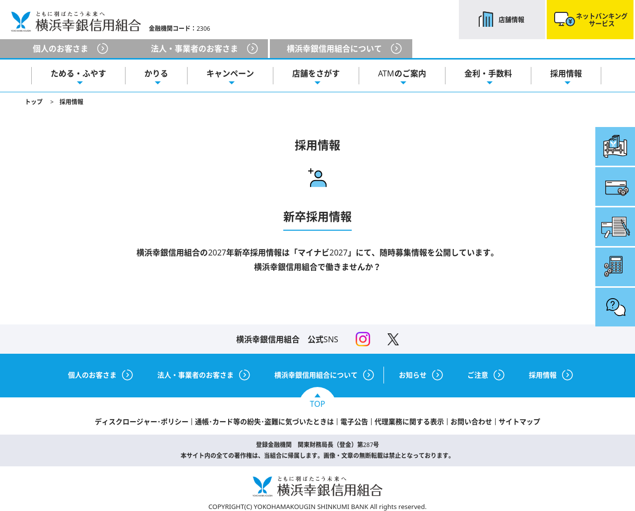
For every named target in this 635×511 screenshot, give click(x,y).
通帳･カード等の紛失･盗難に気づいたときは (264, 421)
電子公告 (354, 421)
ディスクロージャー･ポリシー (142, 421)
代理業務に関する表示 (409, 421)
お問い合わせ (471, 421)
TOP (317, 403)
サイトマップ (519, 421)
